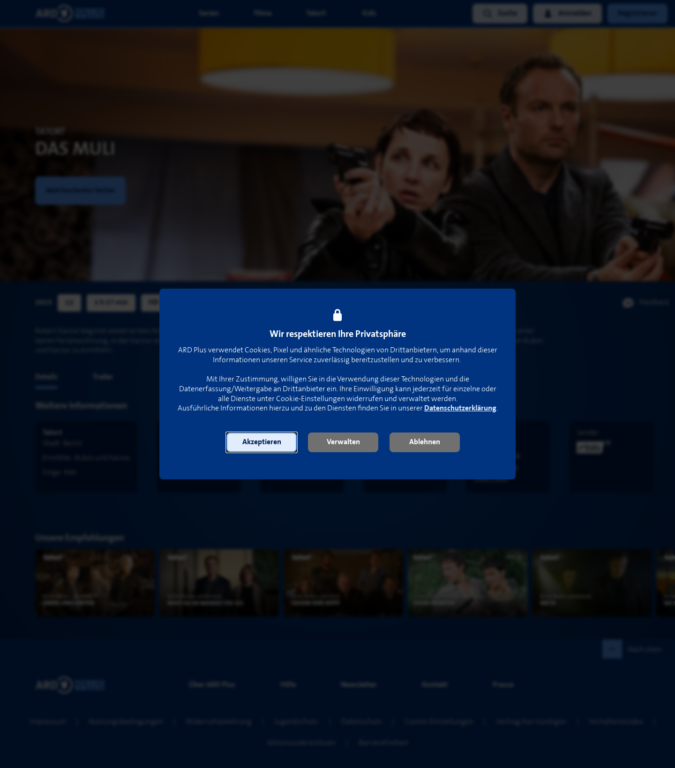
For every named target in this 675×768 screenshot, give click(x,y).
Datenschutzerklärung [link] (460, 408)
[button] (261, 442)
